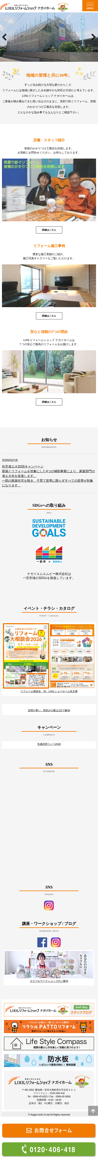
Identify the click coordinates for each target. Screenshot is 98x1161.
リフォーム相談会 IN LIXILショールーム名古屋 (48, 691)
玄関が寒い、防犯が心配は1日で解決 (49, 710)
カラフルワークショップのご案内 (49, 981)
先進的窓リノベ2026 (49, 744)
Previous (6, 37)
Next (92, 37)
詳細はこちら (49, 230)
